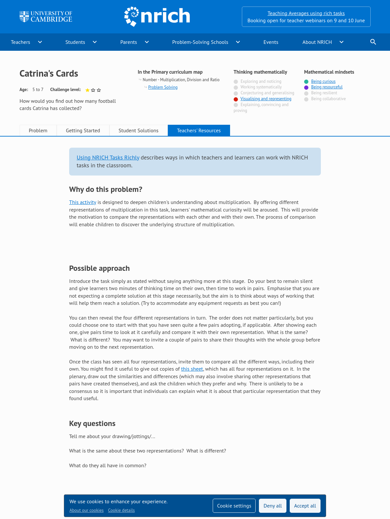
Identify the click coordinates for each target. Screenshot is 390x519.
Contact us (221, 457)
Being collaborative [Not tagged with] (328, 99)
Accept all (305, 505)
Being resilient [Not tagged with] (324, 93)
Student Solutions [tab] (139, 130)
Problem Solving (163, 87)
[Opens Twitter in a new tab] (330, 457)
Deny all (272, 505)
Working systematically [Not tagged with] (261, 87)
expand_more (40, 42)
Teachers (20, 42)
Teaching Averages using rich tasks (306, 13)
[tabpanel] (195, 281)
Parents (128, 42)
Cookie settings (234, 505)
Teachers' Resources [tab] (199, 130)
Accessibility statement (173, 457)
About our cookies (86, 510)
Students (75, 42)
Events (270, 42)
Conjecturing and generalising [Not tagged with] (267, 93)
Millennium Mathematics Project (159, 471)
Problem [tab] (38, 130)
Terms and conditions (266, 457)
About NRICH (317, 42)
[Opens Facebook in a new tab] (348, 457)
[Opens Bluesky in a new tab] (367, 458)
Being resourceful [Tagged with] (327, 87)
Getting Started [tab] (83, 130)
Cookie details (121, 510)
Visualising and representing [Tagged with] (266, 99)
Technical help (121, 457)
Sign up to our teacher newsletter (57, 457)
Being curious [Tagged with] (323, 81)
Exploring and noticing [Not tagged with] (261, 81)
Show (78, 235)
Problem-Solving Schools (200, 42)
